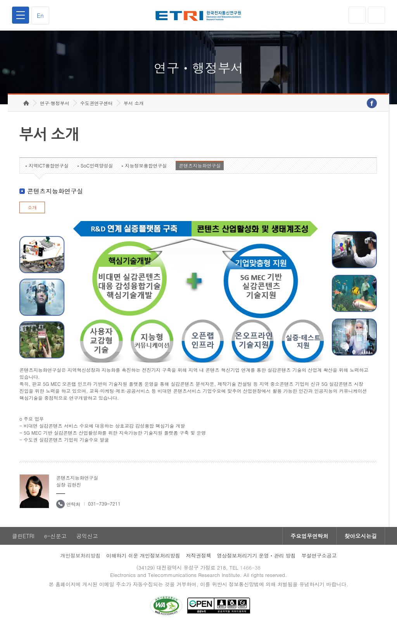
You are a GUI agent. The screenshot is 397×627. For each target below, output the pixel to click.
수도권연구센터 (96, 103)
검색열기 (376, 15)
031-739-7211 (104, 503)
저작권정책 (198, 555)
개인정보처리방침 (80, 555)
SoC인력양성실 (97, 165)
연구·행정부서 (54, 103)
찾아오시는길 (360, 536)
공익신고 (87, 536)
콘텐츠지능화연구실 (200, 165)
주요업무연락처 (309, 536)
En (40, 15)
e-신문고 (55, 536)
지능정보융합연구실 (146, 165)
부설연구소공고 (319, 555)
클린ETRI (23, 536)
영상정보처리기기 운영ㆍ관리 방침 (256, 555)
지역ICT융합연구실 (49, 165)
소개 (32, 207)
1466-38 (250, 567)
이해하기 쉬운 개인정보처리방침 (143, 555)
